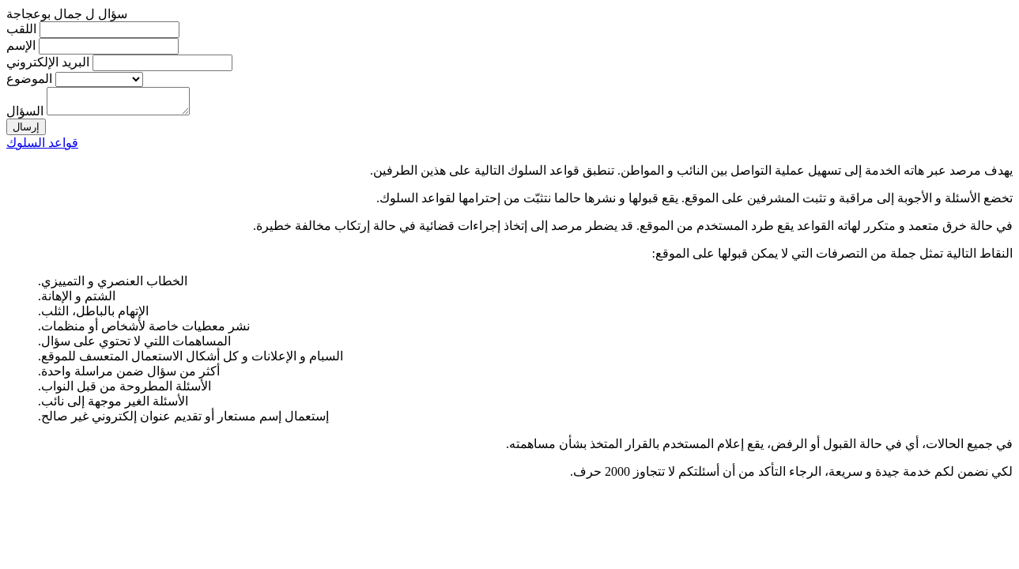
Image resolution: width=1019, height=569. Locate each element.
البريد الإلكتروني (47, 62)
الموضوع (29, 78)
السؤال (24, 115)
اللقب (21, 29)
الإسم (21, 45)
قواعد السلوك (42, 147)
